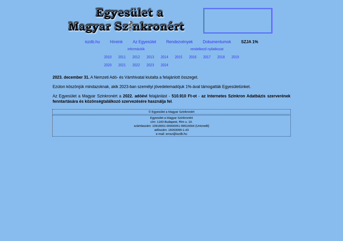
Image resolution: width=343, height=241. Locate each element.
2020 (108, 65)
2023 (150, 65)
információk (136, 49)
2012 (136, 57)
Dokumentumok (217, 41)
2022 (136, 65)
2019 (235, 57)
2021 (122, 65)
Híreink (116, 41)
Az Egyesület (144, 41)
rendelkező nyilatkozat (206, 49)
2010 (108, 57)
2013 (150, 57)
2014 (164, 57)
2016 (192, 57)
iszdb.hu (92, 41)
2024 (164, 65)
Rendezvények (179, 41)
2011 (122, 57)
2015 (178, 57)
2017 (207, 57)
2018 (221, 57)
